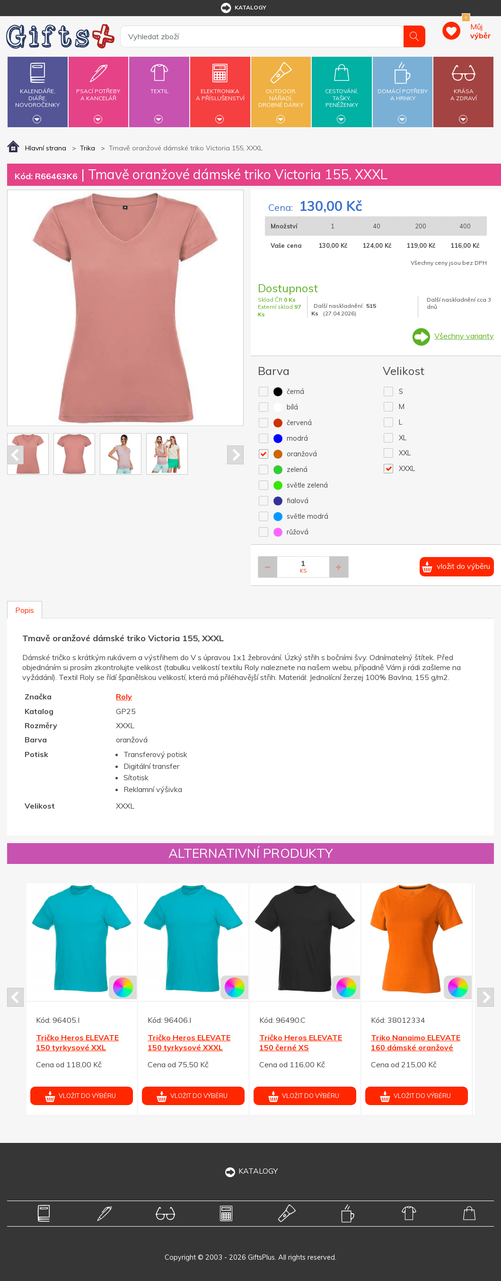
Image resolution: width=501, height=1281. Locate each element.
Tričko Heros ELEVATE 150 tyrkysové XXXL (189, 1042)
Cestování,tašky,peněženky (341, 90)
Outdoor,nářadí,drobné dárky (281, 90)
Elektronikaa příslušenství (220, 89)
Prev (15, 454)
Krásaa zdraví (463, 89)
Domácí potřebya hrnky (402, 89)
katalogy (243, 8)
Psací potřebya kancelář (98, 89)
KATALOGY (251, 1171)
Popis (24, 610)
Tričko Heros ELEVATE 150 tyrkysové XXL (77, 1042)
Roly (124, 696)
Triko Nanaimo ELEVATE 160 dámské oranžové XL (415, 1047)
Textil (159, 85)
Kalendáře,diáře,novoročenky (37, 90)
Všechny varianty (464, 335)
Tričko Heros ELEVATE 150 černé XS (300, 1042)
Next (235, 454)
